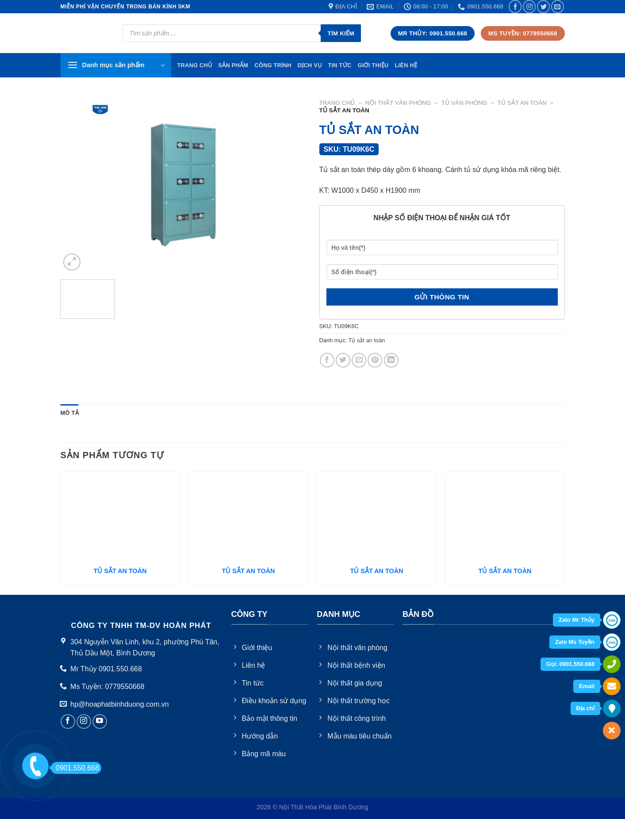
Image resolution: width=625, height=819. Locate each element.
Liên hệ (406, 65)
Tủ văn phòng (464, 103)
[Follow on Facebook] (515, 6)
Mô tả (70, 413)
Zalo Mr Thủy (576, 619)
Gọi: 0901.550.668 (570, 664)
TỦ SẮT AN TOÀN (120, 570)
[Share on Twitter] (343, 360)
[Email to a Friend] (359, 360)
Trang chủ (337, 103)
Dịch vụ (310, 65)
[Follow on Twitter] (543, 6)
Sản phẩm (233, 65)
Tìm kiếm (340, 33)
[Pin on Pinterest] (375, 360)
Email (586, 686)
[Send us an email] (557, 6)
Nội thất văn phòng (398, 103)
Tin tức (339, 65)
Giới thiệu (372, 65)
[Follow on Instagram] (529, 6)
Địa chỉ (585, 708)
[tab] (70, 413)
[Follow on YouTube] (99, 721)
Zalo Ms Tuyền (574, 642)
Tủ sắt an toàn (522, 103)
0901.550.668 (75, 768)
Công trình (272, 65)
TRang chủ (194, 65)
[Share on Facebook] (327, 360)
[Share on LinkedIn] (391, 360)
